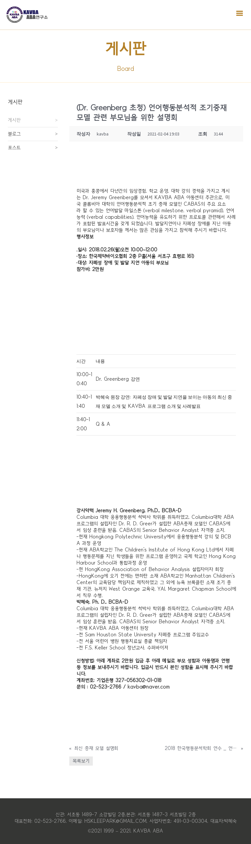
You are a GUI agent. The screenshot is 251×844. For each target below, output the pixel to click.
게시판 (14, 120)
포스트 (14, 147)
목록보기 (81, 761)
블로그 (14, 133)
